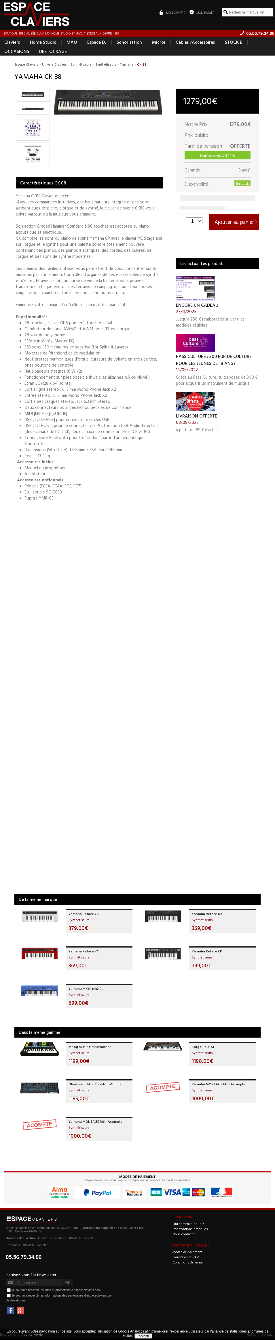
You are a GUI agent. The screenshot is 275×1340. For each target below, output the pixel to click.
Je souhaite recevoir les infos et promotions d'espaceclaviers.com (56, 1290)
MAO (72, 42)
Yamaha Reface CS (84, 913)
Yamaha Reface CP (207, 951)
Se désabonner (16, 1300)
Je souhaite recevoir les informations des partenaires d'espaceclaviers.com (62, 1295)
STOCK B (233, 42)
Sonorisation (129, 42)
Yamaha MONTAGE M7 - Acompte (218, 1084)
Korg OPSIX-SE (203, 1046)
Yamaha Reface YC (84, 951)
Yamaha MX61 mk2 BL (86, 988)
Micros (159, 42)
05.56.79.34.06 (24, 1257)
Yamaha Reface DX (207, 913)
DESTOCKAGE (53, 51)
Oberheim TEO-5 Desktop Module (95, 1084)
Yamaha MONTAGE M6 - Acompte (95, 1121)
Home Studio (43, 42)
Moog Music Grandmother (90, 1046)
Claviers (12, 42)
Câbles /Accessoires (195, 42)
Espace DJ (97, 42)
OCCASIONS (16, 51)
